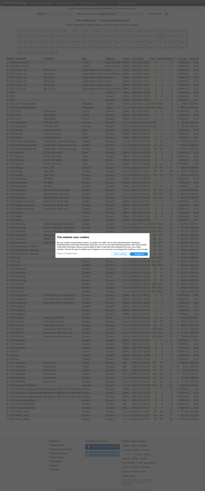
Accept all (139, 254)
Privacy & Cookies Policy (67, 253)
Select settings (120, 254)
